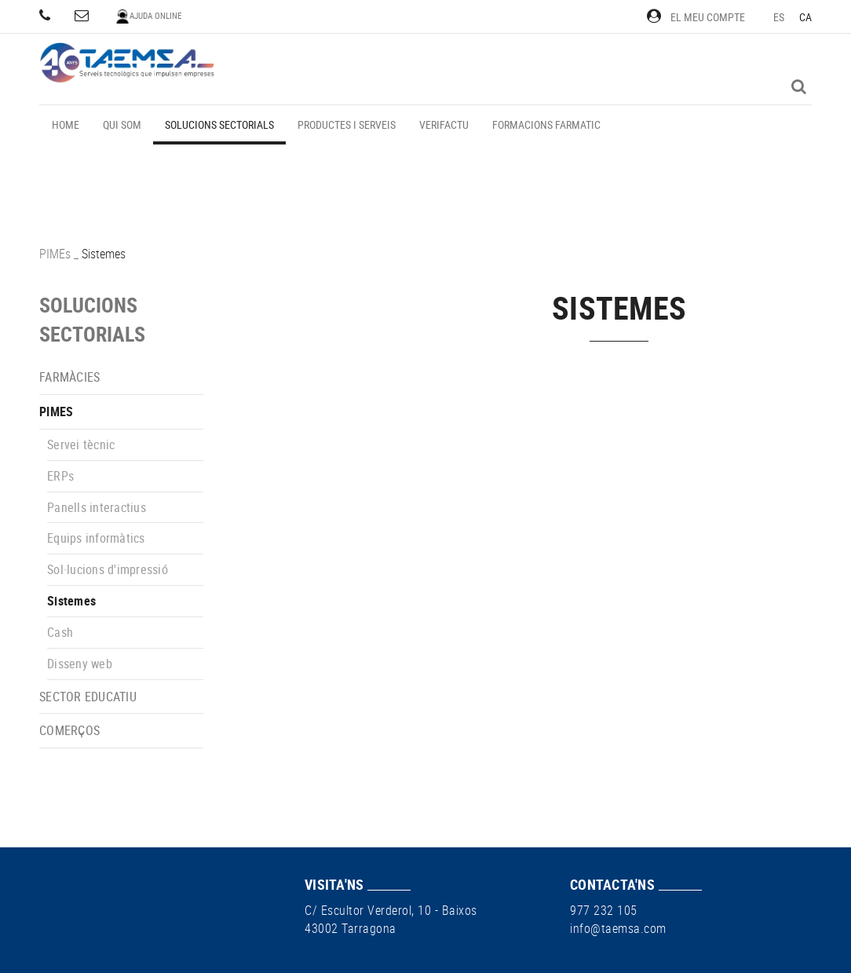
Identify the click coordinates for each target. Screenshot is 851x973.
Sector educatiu (88, 696)
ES (779, 16)
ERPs (60, 476)
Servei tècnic (81, 444)
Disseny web (79, 663)
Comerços (69, 730)
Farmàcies (69, 377)
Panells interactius (96, 507)
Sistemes (71, 600)
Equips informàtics (96, 538)
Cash (60, 632)
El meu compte (696, 16)
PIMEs (55, 253)
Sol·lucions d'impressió (107, 569)
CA (806, 16)
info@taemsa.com (618, 928)
